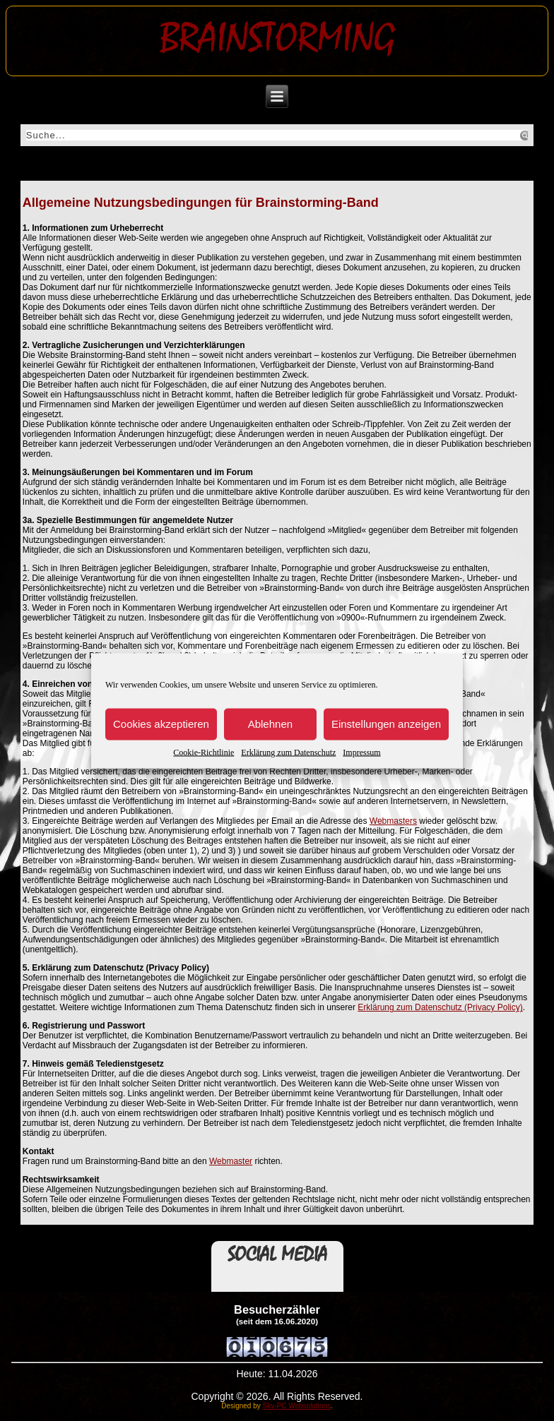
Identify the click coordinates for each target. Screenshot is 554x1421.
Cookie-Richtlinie (203, 752)
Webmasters (393, 821)
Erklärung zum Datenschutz (288, 752)
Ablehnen (270, 724)
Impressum (361, 752)
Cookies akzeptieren (161, 724)
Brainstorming (277, 38)
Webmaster (230, 1161)
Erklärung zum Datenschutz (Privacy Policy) (440, 1007)
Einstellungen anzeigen (386, 724)
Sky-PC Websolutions (297, 1406)
